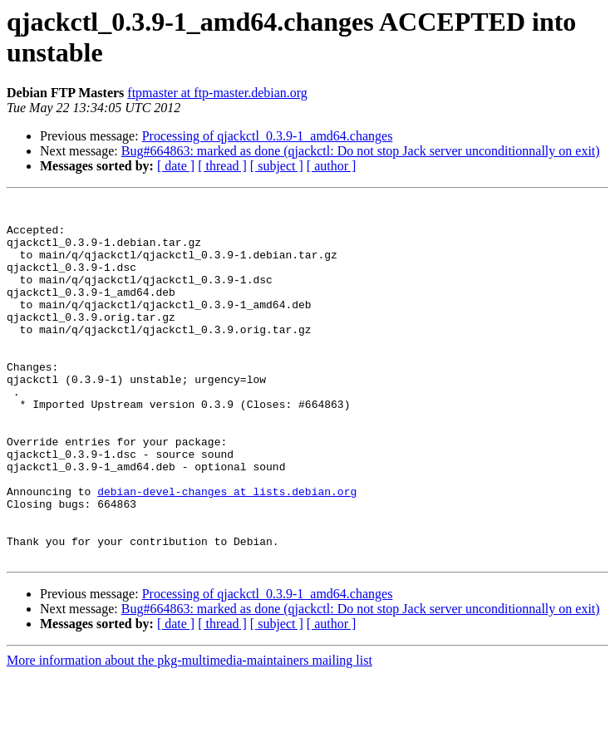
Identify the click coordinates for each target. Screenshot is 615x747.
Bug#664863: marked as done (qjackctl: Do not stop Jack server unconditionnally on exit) (360, 151)
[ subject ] (276, 166)
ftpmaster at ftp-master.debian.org (217, 93)
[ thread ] (222, 166)
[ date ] (175, 166)
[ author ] (332, 166)
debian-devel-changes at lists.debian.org (227, 550)
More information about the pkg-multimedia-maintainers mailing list (189, 732)
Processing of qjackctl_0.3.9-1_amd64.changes (267, 136)
